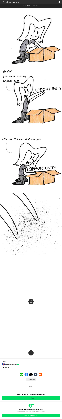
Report (31, 386)
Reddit (40, 374)
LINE (21, 374)
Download (31, 398)
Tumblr (35, 374)
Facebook (26, 374)
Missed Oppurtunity (13, 2)
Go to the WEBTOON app (31, 415)
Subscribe (32, 379)
